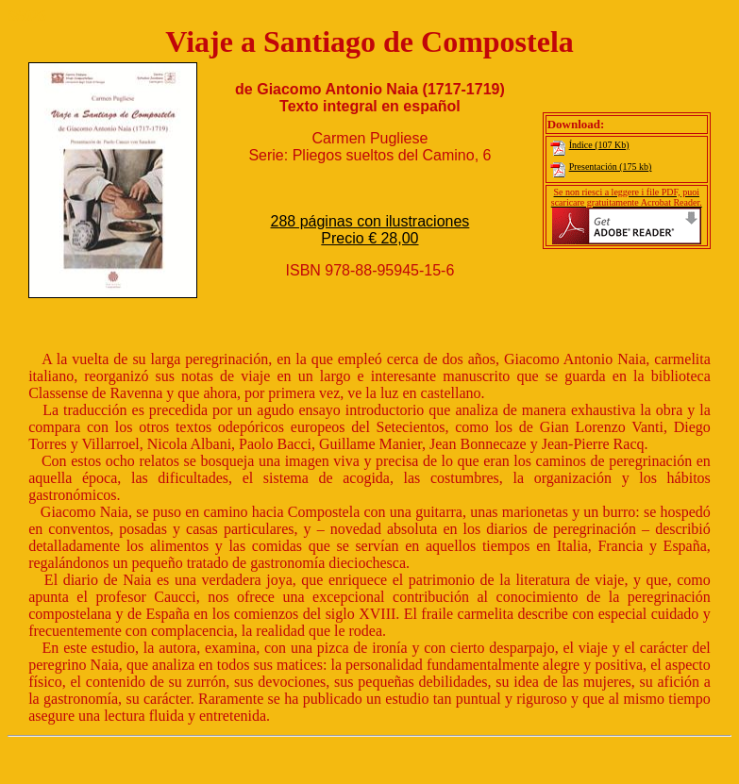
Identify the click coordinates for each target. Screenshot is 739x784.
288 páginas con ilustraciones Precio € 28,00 (370, 229)
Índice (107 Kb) (588, 145)
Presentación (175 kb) (599, 166)
